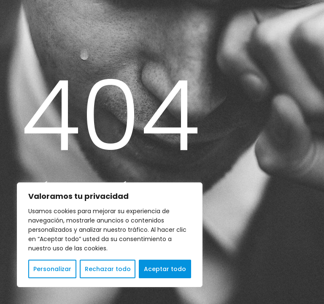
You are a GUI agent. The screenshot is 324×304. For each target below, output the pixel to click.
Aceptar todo (165, 269)
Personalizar (52, 269)
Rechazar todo (108, 269)
